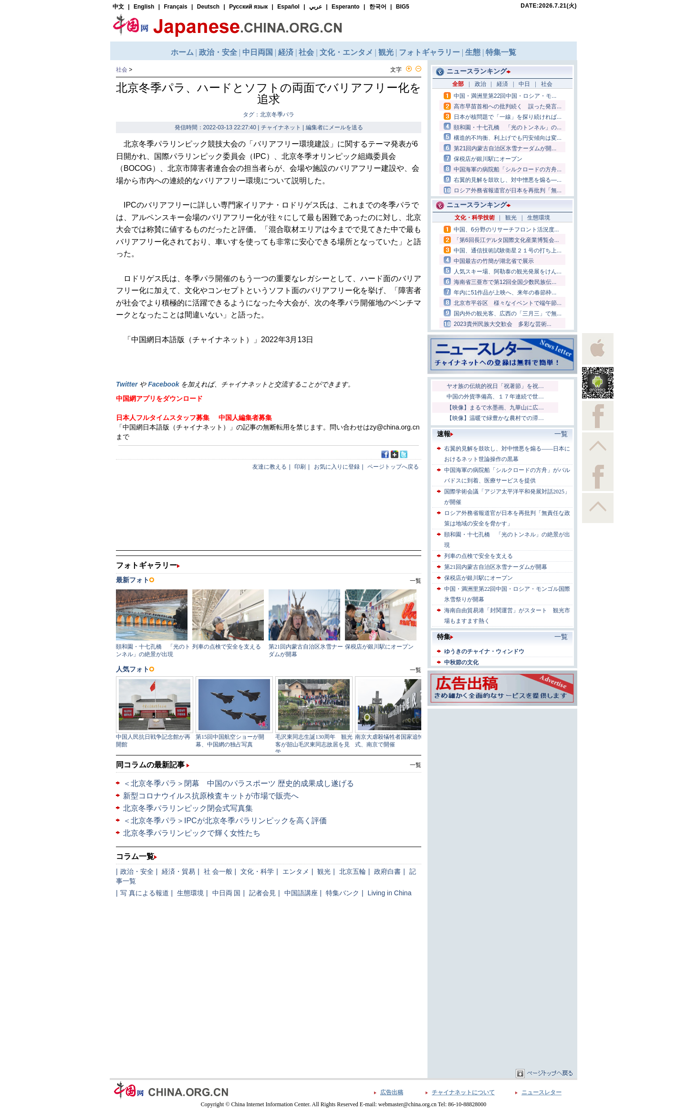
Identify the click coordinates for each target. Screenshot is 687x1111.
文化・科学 (257, 871)
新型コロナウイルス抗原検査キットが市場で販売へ (211, 796)
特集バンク (342, 893)
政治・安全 (137, 871)
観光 (324, 871)
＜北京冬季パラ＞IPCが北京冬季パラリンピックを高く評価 (225, 821)
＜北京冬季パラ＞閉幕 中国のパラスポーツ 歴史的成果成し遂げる (238, 783)
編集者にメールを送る (334, 127)
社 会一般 (218, 871)
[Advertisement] (502, 770)
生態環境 (190, 893)
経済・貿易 (178, 871)
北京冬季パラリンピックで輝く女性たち (191, 833)
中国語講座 (301, 893)
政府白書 (387, 871)
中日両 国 (226, 893)
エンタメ (295, 871)
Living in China (390, 893)
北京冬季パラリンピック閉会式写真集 (188, 808)
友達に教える (269, 466)
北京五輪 (352, 871)
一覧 (415, 765)
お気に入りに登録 (337, 466)
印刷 (300, 466)
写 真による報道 (144, 893)
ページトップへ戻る (393, 466)
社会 (121, 69)
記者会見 (262, 893)
